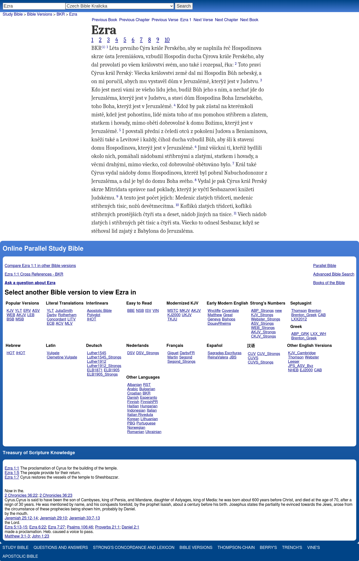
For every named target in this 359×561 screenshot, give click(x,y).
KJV (10, 311)
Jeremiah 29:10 (53, 518)
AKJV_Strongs (263, 332)
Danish (133, 398)
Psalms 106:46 (80, 527)
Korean (133, 419)
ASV (36, 311)
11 (235, 213)
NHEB (293, 370)
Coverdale (230, 311)
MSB (19, 319)
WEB (11, 315)
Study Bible (13, 14)
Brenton (314, 311)
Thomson (299, 311)
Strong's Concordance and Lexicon (133, 548)
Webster (312, 357)
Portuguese (146, 423)
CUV (252, 354)
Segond (185, 357)
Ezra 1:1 (12, 468)
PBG (131, 423)
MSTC (173, 311)
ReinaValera (218, 357)
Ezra (73, 14)
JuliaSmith (64, 311)
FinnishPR (149, 402)
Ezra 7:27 (56, 527)
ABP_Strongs (262, 311)
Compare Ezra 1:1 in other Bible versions (40, 266)
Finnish (133, 402)
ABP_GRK (300, 334)
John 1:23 (40, 536)
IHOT (91, 319)
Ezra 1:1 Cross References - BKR (34, 274)
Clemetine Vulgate (62, 357)
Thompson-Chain (236, 548)
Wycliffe (214, 311)
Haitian (133, 406)
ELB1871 (95, 370)
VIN (155, 311)
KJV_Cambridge (302, 353)
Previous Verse (165, 20)
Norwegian (136, 428)
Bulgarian (147, 389)
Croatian (134, 393)
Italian (152, 410)
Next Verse (203, 20)
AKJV (21, 315)
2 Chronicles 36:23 (56, 495)
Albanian (134, 385)
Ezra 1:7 (12, 477)
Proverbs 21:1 (107, 527)
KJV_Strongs (262, 315)
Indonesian (136, 410)
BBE (131, 311)
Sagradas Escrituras (224, 353)
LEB (30, 315)
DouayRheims (219, 323)
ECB (50, 323)
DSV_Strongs (147, 353)
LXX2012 (299, 319)
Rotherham (67, 315)
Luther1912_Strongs (104, 366)
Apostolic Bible (20, 556)
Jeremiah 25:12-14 (21, 518)
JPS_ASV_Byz (300, 366)
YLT (18, 311)
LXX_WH (318, 334)
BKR (60, 14)
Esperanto (148, 398)
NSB (140, 311)
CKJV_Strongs (263, 336)
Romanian (135, 432)
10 (167, 40)
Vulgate (53, 353)
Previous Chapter (134, 20)
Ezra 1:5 (12, 473)
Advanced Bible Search (333, 274)
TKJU (172, 319)
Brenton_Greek (304, 315)
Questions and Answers (61, 548)
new (278, 311)
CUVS (253, 358)
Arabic (132, 389)
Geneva (214, 319)
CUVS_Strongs (261, 362)
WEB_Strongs (263, 328)
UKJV (187, 315)
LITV (72, 319)
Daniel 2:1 (130, 527)
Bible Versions (39, 14)
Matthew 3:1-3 (17, 536)
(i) (103, 47)
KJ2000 (174, 315)
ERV (27, 311)
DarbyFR (187, 353)
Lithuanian (149, 419)
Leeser (293, 362)
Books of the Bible (329, 283)
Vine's (313, 548)
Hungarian (149, 406)
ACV (59, 323)
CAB (322, 315)
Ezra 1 (185, 20)
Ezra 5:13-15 (16, 527)
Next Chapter (226, 20)
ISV (148, 311)
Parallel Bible (324, 266)
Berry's (268, 548)
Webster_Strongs (265, 319)
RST (147, 385)
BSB (10, 319)
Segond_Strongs (181, 362)
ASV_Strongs (262, 323)
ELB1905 (111, 370)
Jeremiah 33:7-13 (84, 518)
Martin (173, 357)
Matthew (215, 315)
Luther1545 (96, 353)
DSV (131, 353)
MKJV (185, 311)
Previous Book (104, 20)
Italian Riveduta (140, 415)
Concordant (56, 319)
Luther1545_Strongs (104, 357)
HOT (11, 353)
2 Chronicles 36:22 (21, 495)
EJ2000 (306, 370)
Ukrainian (153, 432)
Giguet (173, 353)
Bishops (228, 319)
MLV (69, 323)
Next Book (249, 20)
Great (228, 315)
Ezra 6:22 (37, 527)
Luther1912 (96, 362)
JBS (232, 357)
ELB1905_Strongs (102, 374)
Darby (52, 315)
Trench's (292, 548)
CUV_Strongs (268, 354)
